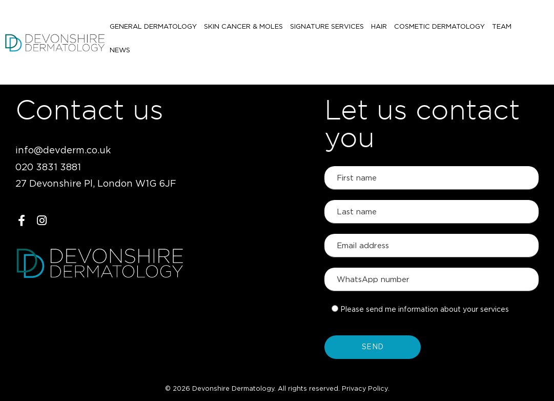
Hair (379, 29)
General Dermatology (153, 29)
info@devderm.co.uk (63, 150)
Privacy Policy (365, 389)
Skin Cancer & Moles (243, 29)
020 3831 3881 (48, 167)
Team (501, 29)
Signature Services (327, 29)
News (529, 29)
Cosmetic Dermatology (439, 29)
